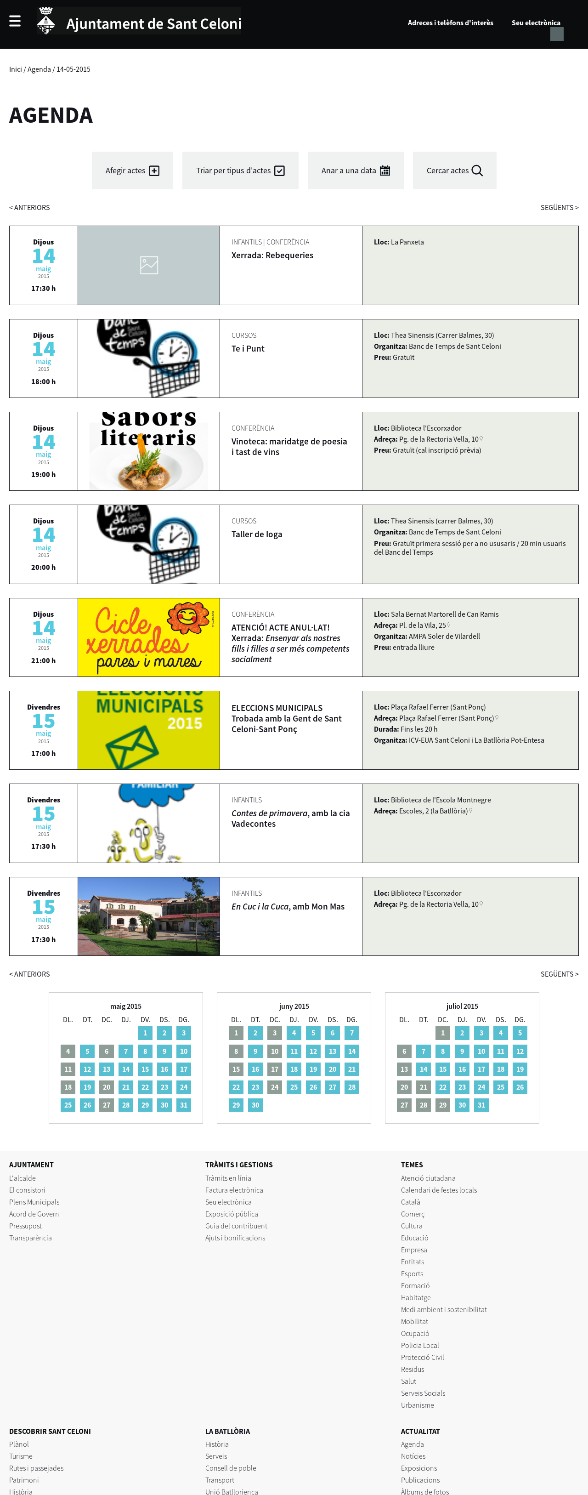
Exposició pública (231, 1213)
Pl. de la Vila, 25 (422, 625)
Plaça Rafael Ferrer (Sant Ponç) (446, 717)
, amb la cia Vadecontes (291, 818)
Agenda (39, 69)
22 (145, 1086)
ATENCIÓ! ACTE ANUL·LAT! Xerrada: (291, 643)
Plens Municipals (34, 1201)
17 (183, 1069)
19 (87, 1086)
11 (294, 1051)
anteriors (29, 207)
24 (183, 1086)
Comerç (412, 1213)
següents (560, 207)
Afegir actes (126, 170)
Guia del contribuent (236, 1225)
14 (126, 1069)
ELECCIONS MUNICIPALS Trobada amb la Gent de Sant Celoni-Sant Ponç (287, 718)
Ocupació (415, 1333)
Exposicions (419, 1467)
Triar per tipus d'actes (233, 170)
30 (164, 1104)
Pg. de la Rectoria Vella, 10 (439, 438)
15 (145, 1069)
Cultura (412, 1225)
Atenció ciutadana (428, 1177)
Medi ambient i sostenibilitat (444, 1309)
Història (217, 1444)
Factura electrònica (234, 1189)
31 (183, 1104)
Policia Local (420, 1345)
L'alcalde (22, 1177)
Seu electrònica (536, 22)
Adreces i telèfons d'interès (450, 22)
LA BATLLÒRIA (227, 1431)
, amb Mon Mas (288, 906)
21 (126, 1086)
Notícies (413, 1456)
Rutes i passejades (36, 1467)
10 (183, 1051)
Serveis (216, 1456)
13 (106, 1069)
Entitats (412, 1261)
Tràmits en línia (228, 1177)
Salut (408, 1381)
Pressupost (25, 1225)
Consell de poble (230, 1467)
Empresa (414, 1249)
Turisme (21, 1456)
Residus (412, 1369)
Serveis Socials (423, 1393)
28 (126, 1104)
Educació (415, 1237)
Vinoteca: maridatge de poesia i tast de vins (289, 446)
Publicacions (420, 1479)
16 (164, 1069)
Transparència (30, 1237)
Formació (415, 1285)
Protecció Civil (422, 1357)
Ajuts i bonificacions (235, 1237)
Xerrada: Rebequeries (272, 255)
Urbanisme (417, 1405)
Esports (412, 1273)
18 (294, 1069)
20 (332, 1069)
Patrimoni (24, 1479)
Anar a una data (349, 170)
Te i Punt (248, 348)
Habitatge (416, 1297)
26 (87, 1104)
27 (332, 1086)
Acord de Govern (34, 1213)
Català (410, 1201)
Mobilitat (414, 1321)
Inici (15, 69)
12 (87, 1069)
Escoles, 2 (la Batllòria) (433, 810)
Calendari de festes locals (439, 1189)
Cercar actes (448, 170)
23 (164, 1086)
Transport (219, 1479)
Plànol (19, 1444)
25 (68, 1104)
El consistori (27, 1189)
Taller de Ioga (257, 534)
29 (145, 1104)
